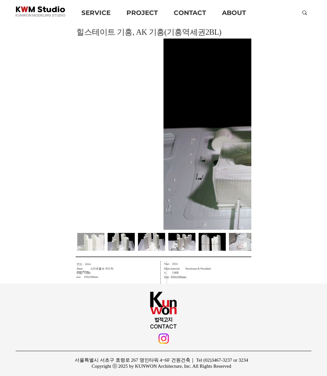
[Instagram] (164, 338)
